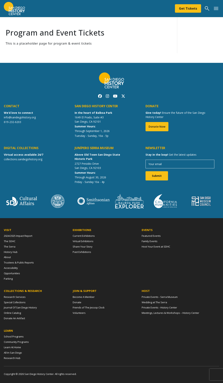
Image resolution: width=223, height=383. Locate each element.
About (7, 257)
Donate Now (157, 126)
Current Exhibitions (84, 236)
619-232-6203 (12, 122)
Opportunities (12, 273)
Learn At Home (12, 347)
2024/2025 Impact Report (18, 236)
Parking (8, 278)
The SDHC (9, 241)
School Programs (14, 336)
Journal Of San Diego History (20, 307)
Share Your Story (82, 246)
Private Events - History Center (159, 307)
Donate (77, 302)
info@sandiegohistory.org (20, 117)
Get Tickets (188, 8)
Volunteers (79, 313)
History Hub (10, 252)
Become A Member (84, 297)
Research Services (15, 297)
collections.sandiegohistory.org (23, 159)
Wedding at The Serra (154, 302)
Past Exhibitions (82, 252)
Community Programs (16, 342)
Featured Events (151, 236)
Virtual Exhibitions (83, 241)
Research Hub (12, 358)
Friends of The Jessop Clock (89, 307)
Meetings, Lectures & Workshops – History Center (170, 313)
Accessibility (11, 268)
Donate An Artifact (14, 318)
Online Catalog (12, 313)
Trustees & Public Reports (19, 262)
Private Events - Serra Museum (160, 297)
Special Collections (15, 302)
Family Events (149, 241)
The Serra (9, 246)
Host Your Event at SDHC (156, 246)
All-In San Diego (13, 352)
